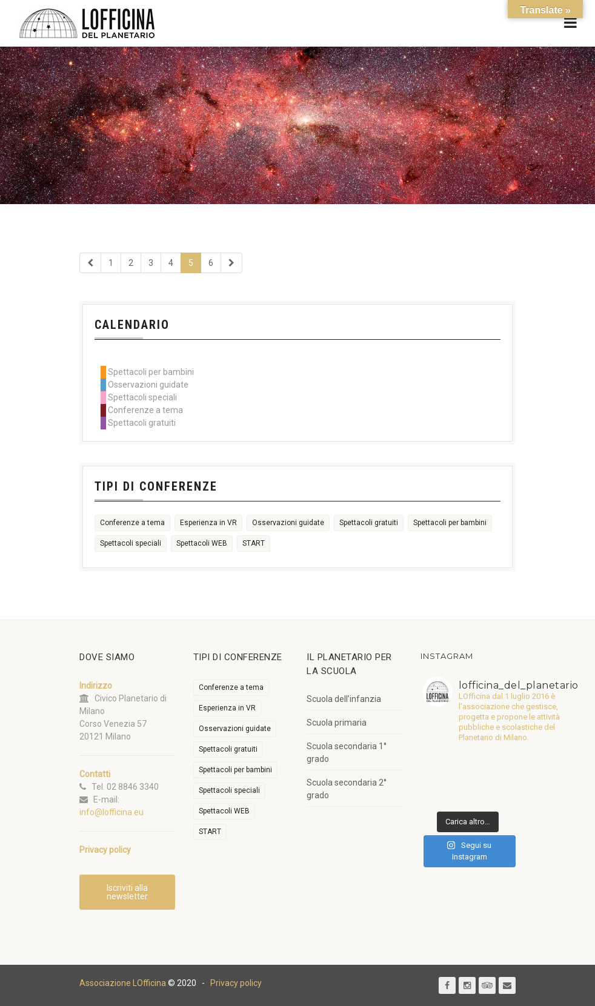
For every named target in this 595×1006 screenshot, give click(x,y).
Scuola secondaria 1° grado (347, 752)
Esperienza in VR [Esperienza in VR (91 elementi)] (208, 522)
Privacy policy (236, 983)
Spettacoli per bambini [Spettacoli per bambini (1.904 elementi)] (450, 522)
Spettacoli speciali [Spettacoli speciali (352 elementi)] (130, 543)
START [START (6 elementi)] (253, 543)
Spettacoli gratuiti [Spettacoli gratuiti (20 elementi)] (368, 522)
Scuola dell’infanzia (344, 699)
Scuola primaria (337, 722)
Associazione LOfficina (122, 983)
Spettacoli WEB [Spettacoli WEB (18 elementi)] (201, 543)
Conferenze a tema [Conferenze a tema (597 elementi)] (132, 522)
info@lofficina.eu (111, 812)
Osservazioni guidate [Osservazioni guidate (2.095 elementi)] (288, 522)
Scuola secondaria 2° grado (347, 789)
